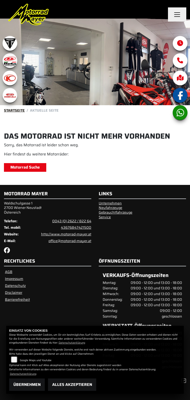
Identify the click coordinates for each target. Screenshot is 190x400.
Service (105, 217)
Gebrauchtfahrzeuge (115, 212)
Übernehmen (27, 384)
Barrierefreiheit (17, 299)
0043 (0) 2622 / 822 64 (71, 221)
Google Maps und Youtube (35, 360)
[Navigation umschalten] (177, 14)
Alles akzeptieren (72, 384)
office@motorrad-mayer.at (69, 241)
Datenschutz (15, 285)
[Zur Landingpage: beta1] (9, 60)
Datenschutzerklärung (72, 343)
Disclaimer (13, 292)
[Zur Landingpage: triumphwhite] (9, 43)
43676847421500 (76, 227)
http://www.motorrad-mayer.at (66, 234)
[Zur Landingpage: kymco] (9, 78)
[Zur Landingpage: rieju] (9, 95)
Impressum (14, 278)
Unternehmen (110, 203)
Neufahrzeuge (110, 207)
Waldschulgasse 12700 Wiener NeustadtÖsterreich (23, 207)
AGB (8, 272)
